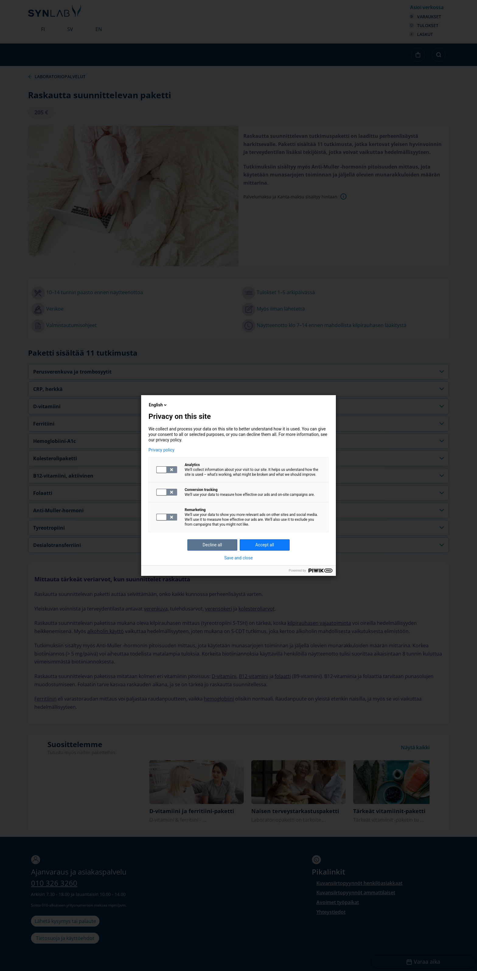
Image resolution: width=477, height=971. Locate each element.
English (158, 404)
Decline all (212, 544)
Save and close (238, 557)
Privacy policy (161, 449)
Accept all (264, 544)
